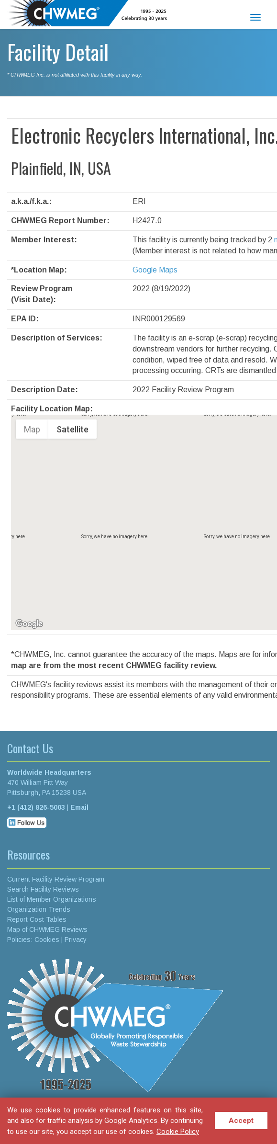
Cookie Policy (177, 1131)
